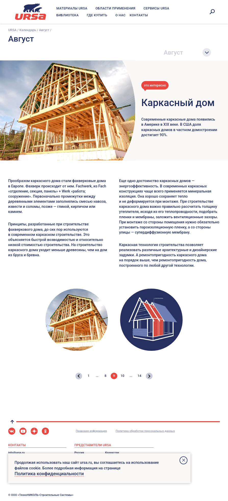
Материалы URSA (71, 8)
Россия (79, 452)
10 (122, 376)
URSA (12, 30)
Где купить (97, 15)
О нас (120, 15)
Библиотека (67, 15)
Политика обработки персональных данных (145, 431)
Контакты (139, 15)
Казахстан (112, 452)
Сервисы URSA (156, 8)
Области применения (115, 8)
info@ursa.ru (16, 452)
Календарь (27, 30)
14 (139, 376)
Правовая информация (91, 431)
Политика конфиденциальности (49, 473)
